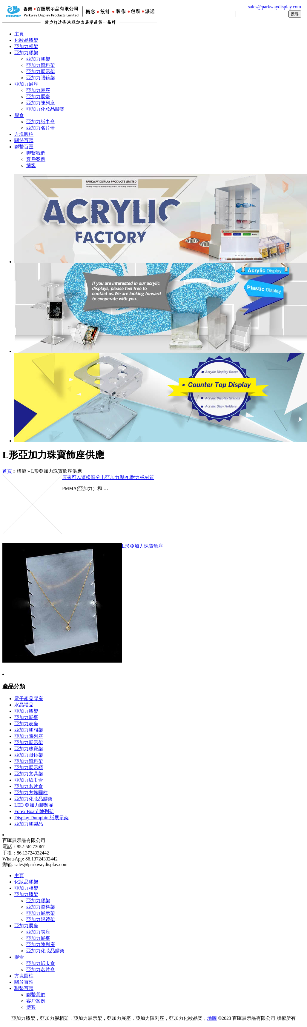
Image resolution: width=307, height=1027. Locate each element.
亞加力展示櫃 (28, 767)
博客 (31, 165)
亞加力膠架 (26, 52)
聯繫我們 (35, 152)
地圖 (212, 1018)
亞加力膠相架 (28, 729)
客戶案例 (35, 159)
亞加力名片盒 (40, 127)
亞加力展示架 (40, 71)
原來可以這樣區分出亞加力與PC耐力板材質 (108, 477)
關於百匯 (23, 140)
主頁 (19, 33)
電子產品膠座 (28, 698)
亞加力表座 (38, 90)
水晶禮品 (23, 704)
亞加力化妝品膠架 (45, 109)
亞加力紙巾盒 (40, 121)
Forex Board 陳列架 (34, 811)
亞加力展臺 (38, 96)
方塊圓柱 (23, 134)
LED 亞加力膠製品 (33, 805)
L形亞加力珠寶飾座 (142, 546)
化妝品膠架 (26, 40)
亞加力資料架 (40, 65)
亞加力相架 (26, 46)
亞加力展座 (26, 84)
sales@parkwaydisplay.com (274, 6)
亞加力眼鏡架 (40, 77)
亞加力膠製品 (28, 823)
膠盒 (19, 115)
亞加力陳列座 (40, 102)
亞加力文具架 (28, 773)
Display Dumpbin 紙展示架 (41, 817)
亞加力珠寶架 (28, 748)
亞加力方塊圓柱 (31, 792)
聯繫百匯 (23, 146)
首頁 (7, 471)
